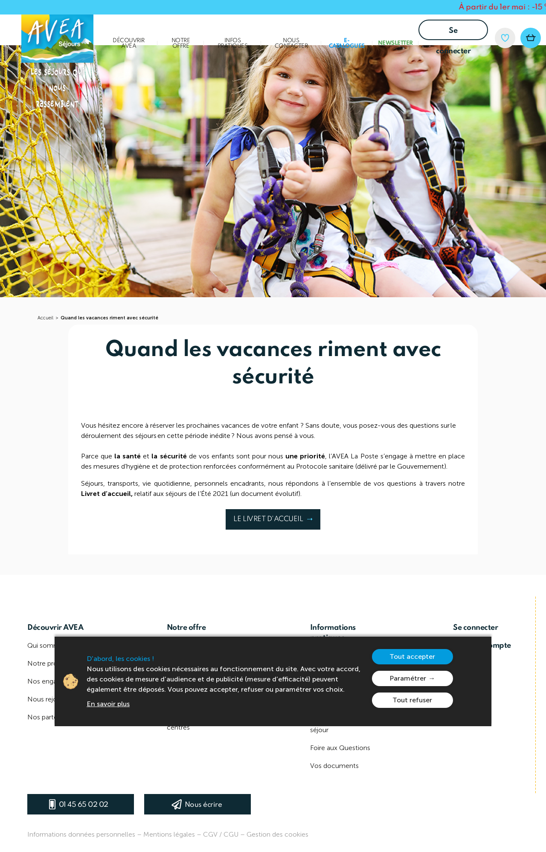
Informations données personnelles (81, 834)
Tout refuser (412, 700)
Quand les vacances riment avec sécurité (109, 318)
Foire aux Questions (340, 748)
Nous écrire (203, 805)
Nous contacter (291, 43)
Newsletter (395, 43)
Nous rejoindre (49, 699)
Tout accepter (412, 656)
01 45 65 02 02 (83, 805)
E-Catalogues (347, 43)
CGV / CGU (220, 834)
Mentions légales (169, 834)
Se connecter (453, 33)
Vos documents (334, 766)
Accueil (45, 318)
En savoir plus (108, 704)
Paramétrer (407, 678)
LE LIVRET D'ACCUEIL (271, 522)
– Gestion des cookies (274, 834)
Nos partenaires (51, 717)
